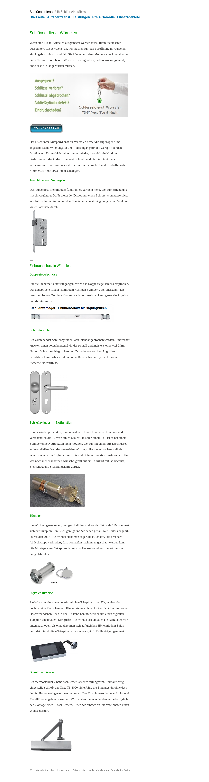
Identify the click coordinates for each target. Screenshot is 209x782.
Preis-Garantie (103, 17)
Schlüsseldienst (42, 12)
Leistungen (81, 17)
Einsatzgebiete (128, 17)
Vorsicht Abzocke (45, 770)
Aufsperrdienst (58, 17)
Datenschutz (79, 770)
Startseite (37, 17)
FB (31, 770)
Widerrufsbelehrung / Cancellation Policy (109, 770)
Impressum (63, 770)
